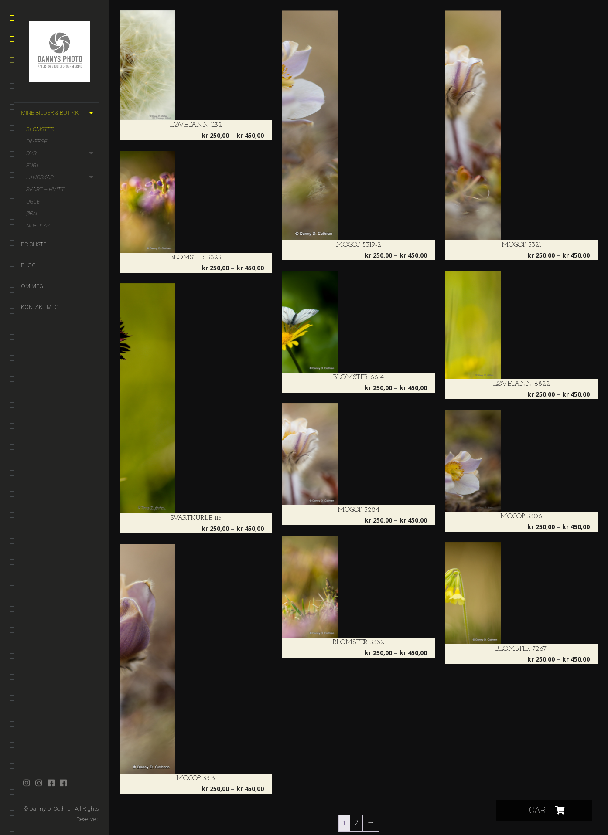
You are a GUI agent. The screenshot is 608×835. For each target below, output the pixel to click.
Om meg (32, 286)
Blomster (40, 129)
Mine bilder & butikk (50, 112)
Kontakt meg (39, 307)
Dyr (31, 153)
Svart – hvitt (45, 189)
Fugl (33, 165)
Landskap (40, 177)
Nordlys (37, 225)
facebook (50, 782)
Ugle (33, 201)
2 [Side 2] (356, 823)
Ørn (31, 213)
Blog (28, 265)
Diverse (36, 141)
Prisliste (33, 244)
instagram (26, 782)
